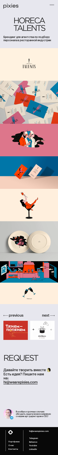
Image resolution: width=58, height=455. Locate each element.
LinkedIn (33, 449)
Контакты (13, 449)
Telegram (33, 438)
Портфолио (14, 442)
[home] (10, 6)
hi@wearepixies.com (20, 382)
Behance (33, 442)
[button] (52, 7)
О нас (11, 445)
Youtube (33, 446)
